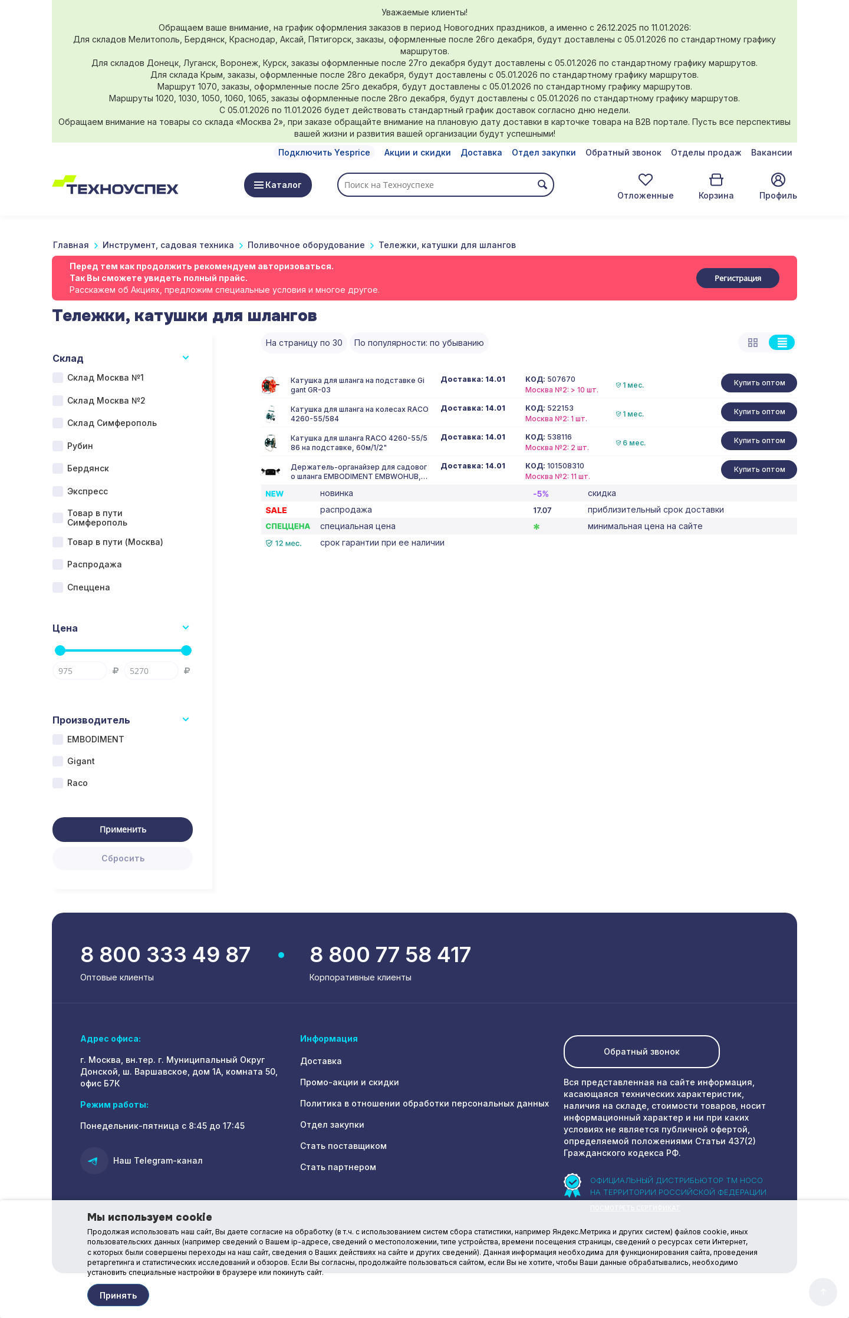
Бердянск (88, 468)
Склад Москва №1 (105, 377)
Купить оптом (759, 382)
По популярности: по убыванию (419, 343)
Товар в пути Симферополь (97, 517)
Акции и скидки (417, 152)
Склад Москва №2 (106, 400)
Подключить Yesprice (324, 152)
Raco (77, 783)
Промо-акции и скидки (349, 1082)
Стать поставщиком (343, 1146)
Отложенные (645, 195)
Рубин (80, 446)
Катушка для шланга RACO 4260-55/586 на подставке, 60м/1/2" (359, 443)
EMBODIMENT (95, 739)
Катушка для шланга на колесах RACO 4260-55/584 (360, 414)
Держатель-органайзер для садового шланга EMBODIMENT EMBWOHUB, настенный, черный (359, 472)
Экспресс (87, 491)
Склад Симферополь (112, 423)
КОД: (535, 379)
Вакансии (771, 152)
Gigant (81, 761)
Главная (71, 245)
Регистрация (738, 278)
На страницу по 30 (304, 343)
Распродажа (94, 564)
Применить (123, 829)
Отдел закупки (544, 152)
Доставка (481, 152)
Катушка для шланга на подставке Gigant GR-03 (357, 385)
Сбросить (122, 858)
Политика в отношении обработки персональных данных (424, 1103)
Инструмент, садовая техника (168, 245)
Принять (118, 1295)
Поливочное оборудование (306, 245)
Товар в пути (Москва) (115, 542)
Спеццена (88, 587)
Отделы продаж (706, 152)
